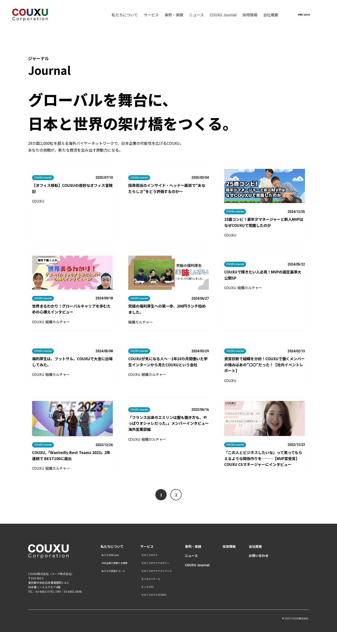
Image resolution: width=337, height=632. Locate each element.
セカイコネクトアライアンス (156, 571)
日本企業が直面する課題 (114, 563)
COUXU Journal (223, 15)
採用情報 (249, 15)
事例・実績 (174, 15)
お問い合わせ (258, 555)
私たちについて (125, 15)
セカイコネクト (149, 555)
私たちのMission (110, 555)
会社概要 (270, 15)
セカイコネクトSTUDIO (153, 594)
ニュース (196, 15)
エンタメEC (147, 586)
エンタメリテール (150, 579)
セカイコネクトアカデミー (155, 563)
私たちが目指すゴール (113, 571)
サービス (151, 15)
